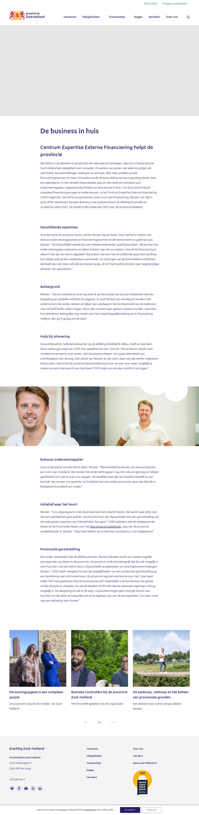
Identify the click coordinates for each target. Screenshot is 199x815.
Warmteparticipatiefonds (105, 526)
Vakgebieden (91, 17)
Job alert (138, 756)
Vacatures (70, 17)
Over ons (172, 17)
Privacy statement (51, 811)
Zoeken (188, 17)
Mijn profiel (150, 3)
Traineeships (117, 17)
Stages (138, 17)
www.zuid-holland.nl (145, 763)
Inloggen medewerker (174, 3)
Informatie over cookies (22, 811)
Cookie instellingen (78, 811)
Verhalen (154, 17)
